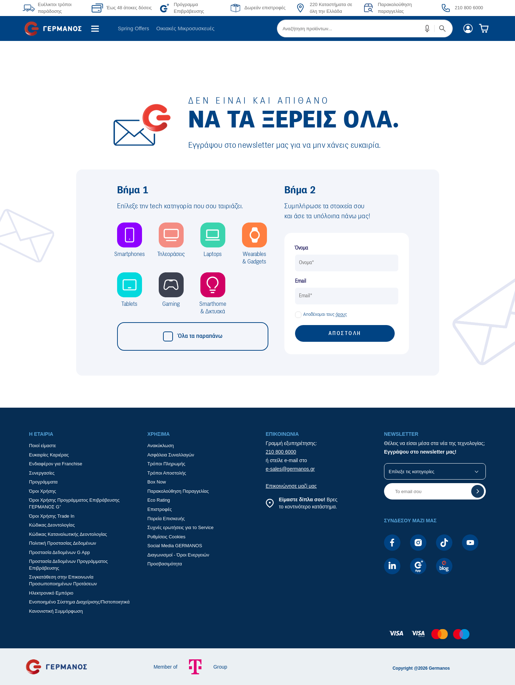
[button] (427, 28)
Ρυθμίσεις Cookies (166, 536)
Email (300, 281)
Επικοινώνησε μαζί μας (291, 486)
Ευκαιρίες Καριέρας (49, 454)
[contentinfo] (257, 637)
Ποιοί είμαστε (42, 445)
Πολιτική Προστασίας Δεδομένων (62, 543)
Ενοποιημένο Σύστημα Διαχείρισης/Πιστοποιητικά (79, 602)
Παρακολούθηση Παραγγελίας (178, 491)
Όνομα (301, 248)
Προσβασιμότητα (164, 563)
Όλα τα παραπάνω (192, 336)
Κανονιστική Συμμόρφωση (56, 611)
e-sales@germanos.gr (290, 469)
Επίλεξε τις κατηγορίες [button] (411, 471)
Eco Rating (158, 500)
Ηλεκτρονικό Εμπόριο (51, 593)
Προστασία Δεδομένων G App (59, 552)
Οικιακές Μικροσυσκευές (185, 28)
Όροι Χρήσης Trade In (52, 516)
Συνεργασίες (42, 473)
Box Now (156, 482)
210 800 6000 (281, 452)
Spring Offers (133, 28)
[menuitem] (56, 28)
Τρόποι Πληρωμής (166, 463)
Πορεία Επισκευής (166, 518)
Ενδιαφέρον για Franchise (55, 463)
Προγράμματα (43, 482)
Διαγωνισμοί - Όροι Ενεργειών (178, 555)
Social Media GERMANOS (174, 545)
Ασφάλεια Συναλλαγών (170, 454)
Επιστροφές (159, 509)
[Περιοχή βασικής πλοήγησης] (257, 28)
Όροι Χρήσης (42, 491)
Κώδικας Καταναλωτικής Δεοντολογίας (68, 534)
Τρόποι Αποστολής (166, 473)
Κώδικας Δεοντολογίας (52, 525)
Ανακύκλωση (160, 445)
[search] (365, 28)
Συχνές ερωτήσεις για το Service (180, 527)
